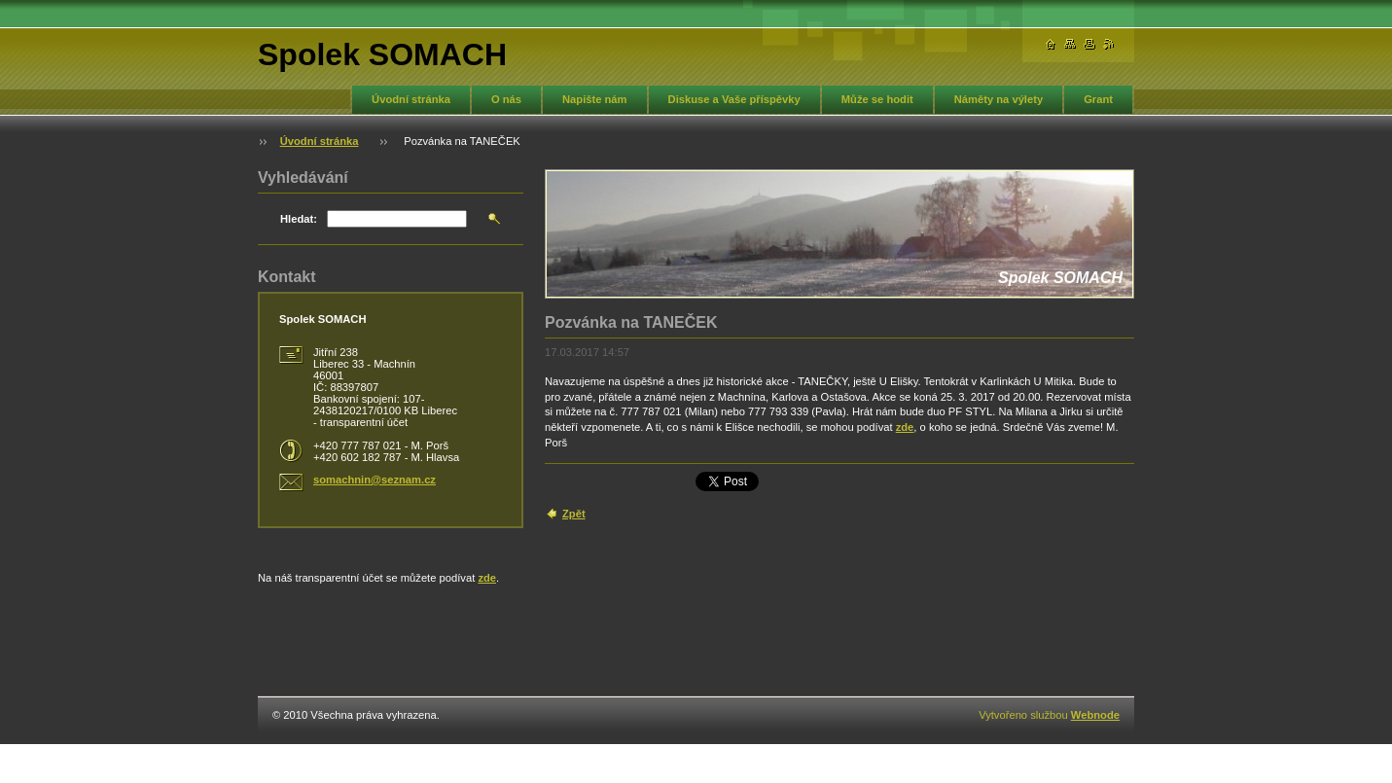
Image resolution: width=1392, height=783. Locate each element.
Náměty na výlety (998, 99)
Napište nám (594, 99)
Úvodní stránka (411, 99)
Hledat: (298, 219)
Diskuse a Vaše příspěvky (734, 99)
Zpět (574, 513)
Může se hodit (877, 99)
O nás (506, 99)
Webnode (1095, 715)
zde (905, 427)
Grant (1098, 99)
